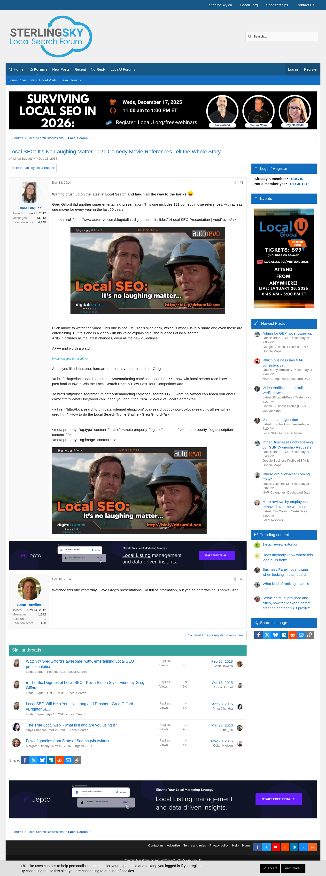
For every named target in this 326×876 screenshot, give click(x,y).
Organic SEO (83, 746)
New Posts (61, 69)
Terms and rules (195, 848)
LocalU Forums (122, 69)
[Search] (281, 36)
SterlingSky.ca (220, 5)
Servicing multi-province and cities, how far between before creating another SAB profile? (287, 603)
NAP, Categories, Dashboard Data (286, 379)
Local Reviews (273, 520)
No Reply (98, 69)
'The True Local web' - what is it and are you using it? (71, 725)
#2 (241, 579)
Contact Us (305, 5)
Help (235, 848)
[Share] (235, 183)
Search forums (71, 80)
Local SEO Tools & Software (282, 433)
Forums (40, 69)
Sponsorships (277, 5)
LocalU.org (249, 5)
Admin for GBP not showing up (287, 333)
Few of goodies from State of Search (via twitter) (67, 741)
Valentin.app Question (280, 420)
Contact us (155, 848)
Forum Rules (17, 80)
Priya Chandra (223, 708)
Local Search (77, 672)
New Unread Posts (43, 80)
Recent (80, 69)
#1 (241, 182)
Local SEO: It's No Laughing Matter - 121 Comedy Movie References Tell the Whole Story (115, 152)
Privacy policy (219, 848)
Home (18, 69)
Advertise (173, 848)
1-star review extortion (280, 544)
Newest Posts (273, 324)
